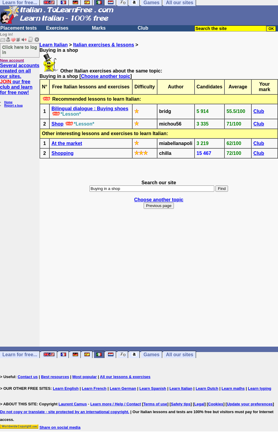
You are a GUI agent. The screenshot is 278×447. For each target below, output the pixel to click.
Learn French (94, 388)
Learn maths (232, 388)
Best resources (55, 376)
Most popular (84, 376)
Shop (57, 123)
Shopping (62, 153)
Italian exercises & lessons (103, 44)
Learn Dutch (207, 388)
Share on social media (60, 427)
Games (151, 354)
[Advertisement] (159, 283)
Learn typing (259, 388)
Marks (99, 28)
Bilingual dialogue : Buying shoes (89, 108)
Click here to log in (19, 49)
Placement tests (18, 28)
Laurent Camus (73, 404)
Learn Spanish (152, 388)
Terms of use (155, 404)
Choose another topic (105, 76)
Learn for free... (19, 354)
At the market (66, 143)
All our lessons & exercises (125, 376)
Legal (199, 404)
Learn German (123, 388)
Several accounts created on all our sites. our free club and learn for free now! (20, 79)
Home (8, 102)
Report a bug (13, 105)
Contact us (28, 376)
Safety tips (181, 404)
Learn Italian (54, 44)
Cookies (215, 404)
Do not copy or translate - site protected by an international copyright (64, 412)
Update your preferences (250, 404)
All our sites (179, 354)
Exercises (57, 28)
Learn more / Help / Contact (115, 404)
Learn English (66, 388)
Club (143, 28)
